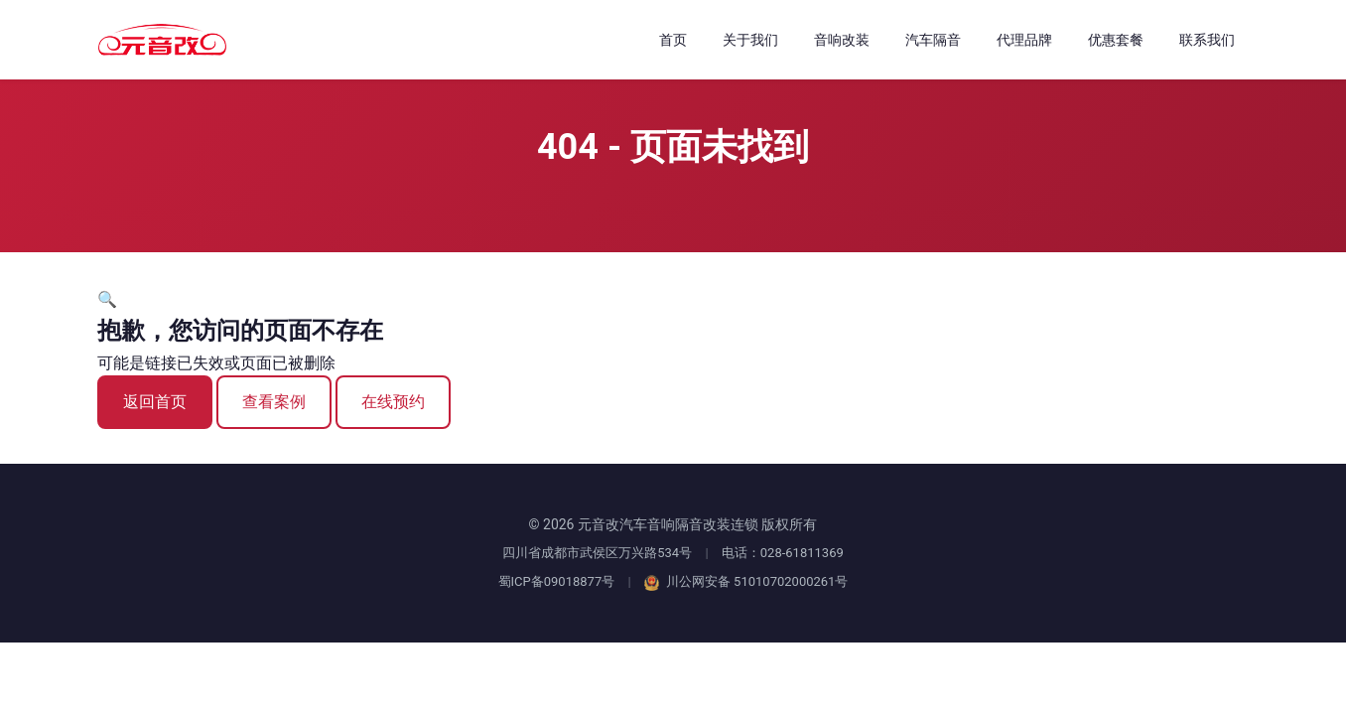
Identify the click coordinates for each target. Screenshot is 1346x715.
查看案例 (274, 401)
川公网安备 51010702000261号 (746, 581)
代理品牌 (1024, 40)
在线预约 (393, 401)
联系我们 (1207, 40)
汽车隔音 (933, 40)
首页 (673, 40)
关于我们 (750, 40)
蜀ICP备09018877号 (556, 581)
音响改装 (842, 40)
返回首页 (155, 401)
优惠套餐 (1116, 40)
